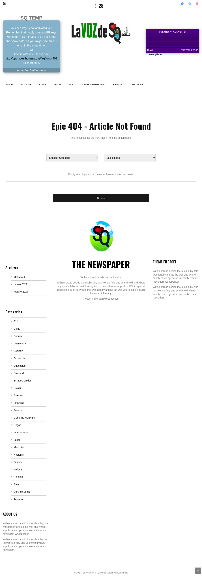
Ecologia (18, 350)
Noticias (26, 84)
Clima (42, 84)
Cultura (18, 336)
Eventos (18, 395)
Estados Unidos (22, 380)
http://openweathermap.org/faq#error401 (31, 58)
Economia (19, 358)
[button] (6, 3)
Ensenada (19, 373)
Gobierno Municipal (93, 84)
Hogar (17, 425)
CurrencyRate (154, 54)
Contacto (137, 84)
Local (57, 84)
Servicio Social (22, 491)
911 (71, 84)
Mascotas (19, 447)
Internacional (21, 432)
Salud (17, 484)
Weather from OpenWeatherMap (31, 70)
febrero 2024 (21, 291)
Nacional (18, 454)
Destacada (20, 343)
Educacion (19, 365)
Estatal (118, 84)
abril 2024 (19, 276)
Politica (18, 469)
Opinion (18, 462)
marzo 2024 (20, 284)
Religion (18, 476)
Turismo (18, 499)
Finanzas (19, 402)
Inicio (9, 84)
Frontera (18, 410)
